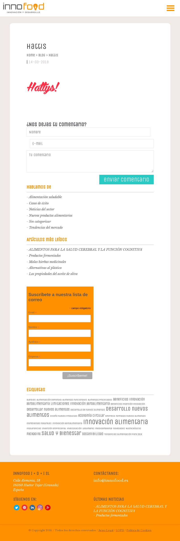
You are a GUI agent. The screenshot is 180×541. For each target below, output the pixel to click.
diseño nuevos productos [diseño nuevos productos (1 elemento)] (63, 416)
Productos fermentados (45, 256)
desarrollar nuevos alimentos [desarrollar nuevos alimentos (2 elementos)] (48, 409)
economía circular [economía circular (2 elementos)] (91, 415)
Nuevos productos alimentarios (50, 216)
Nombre (34, 327)
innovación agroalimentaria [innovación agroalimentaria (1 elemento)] (67, 423)
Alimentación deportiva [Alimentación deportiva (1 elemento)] (49, 399)
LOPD (120, 530)
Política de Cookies (138, 530)
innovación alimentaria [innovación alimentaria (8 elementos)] (115, 422)
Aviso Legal (105, 530)
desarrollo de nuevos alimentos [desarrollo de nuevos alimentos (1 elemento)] (87, 409)
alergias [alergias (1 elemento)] (31, 399)
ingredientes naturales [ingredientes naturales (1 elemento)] (39, 423)
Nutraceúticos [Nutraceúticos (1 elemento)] (133, 428)
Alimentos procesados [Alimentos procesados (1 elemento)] (100, 399)
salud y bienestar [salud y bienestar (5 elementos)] (61, 433)
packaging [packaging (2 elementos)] (34, 434)
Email (33, 312)
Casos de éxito (39, 203)
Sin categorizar (40, 222)
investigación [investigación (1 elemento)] (74, 428)
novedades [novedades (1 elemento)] (119, 428)
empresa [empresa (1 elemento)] (110, 416)
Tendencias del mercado (46, 228)
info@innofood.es (110, 480)
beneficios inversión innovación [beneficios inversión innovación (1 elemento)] (128, 404)
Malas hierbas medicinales (47, 262)
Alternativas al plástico (45, 268)
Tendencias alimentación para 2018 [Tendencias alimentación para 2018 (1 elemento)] (123, 434)
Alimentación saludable (45, 197)
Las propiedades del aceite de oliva (53, 274)
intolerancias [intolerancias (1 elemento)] (34, 428)
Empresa (35, 356)
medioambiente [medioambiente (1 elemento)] (103, 428)
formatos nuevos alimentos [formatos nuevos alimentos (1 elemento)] (131, 416)
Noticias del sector (41, 209)
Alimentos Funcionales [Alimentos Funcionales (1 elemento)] (74, 399)
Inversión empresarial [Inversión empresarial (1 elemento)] (54, 428)
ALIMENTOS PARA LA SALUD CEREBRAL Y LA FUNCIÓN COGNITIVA (85, 250)
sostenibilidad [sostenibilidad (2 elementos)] (92, 434)
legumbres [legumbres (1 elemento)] (88, 428)
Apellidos (35, 342)
